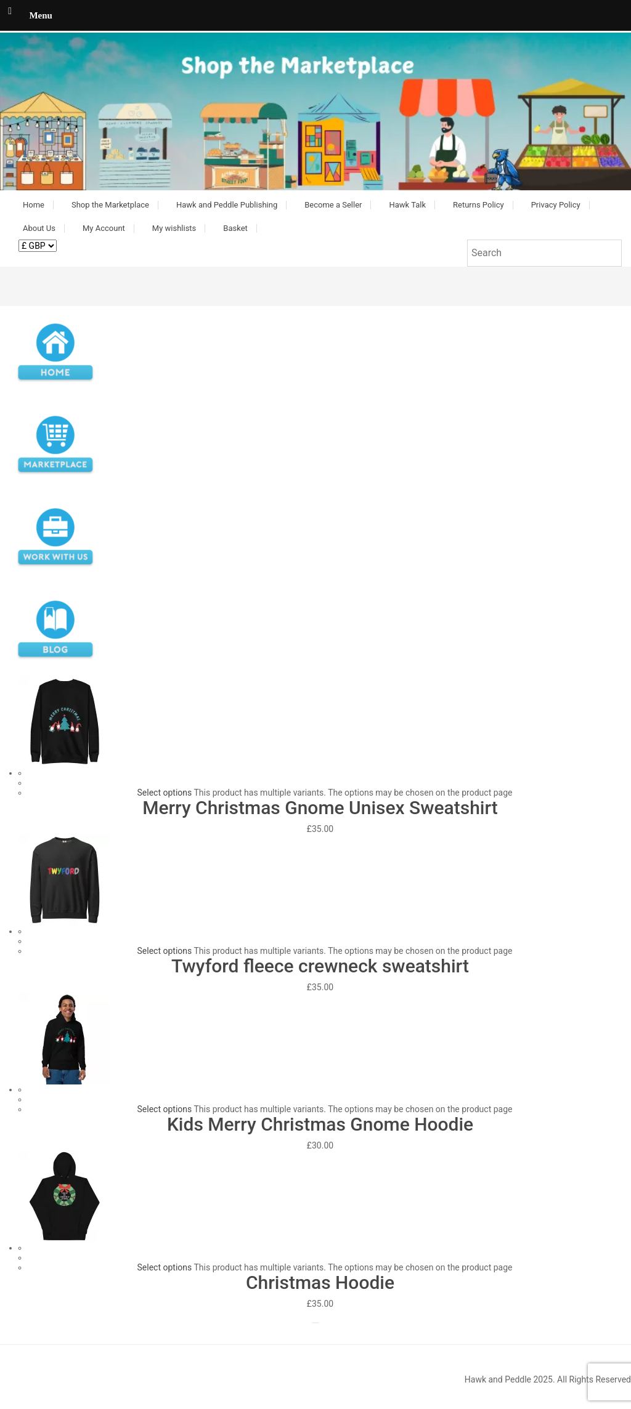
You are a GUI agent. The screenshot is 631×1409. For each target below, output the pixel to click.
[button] (315, 112)
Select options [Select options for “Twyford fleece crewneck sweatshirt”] (164, 951)
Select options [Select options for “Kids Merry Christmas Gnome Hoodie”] (164, 1109)
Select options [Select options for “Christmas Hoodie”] (164, 1267)
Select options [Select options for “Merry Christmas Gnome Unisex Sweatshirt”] (164, 792)
